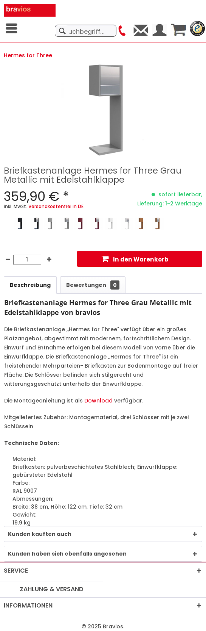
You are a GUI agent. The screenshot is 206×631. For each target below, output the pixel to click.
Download (98, 400)
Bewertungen (92, 285)
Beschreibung (30, 285)
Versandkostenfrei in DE (56, 206)
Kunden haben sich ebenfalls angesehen (67, 553)
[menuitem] (12, 28)
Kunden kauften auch (39, 534)
